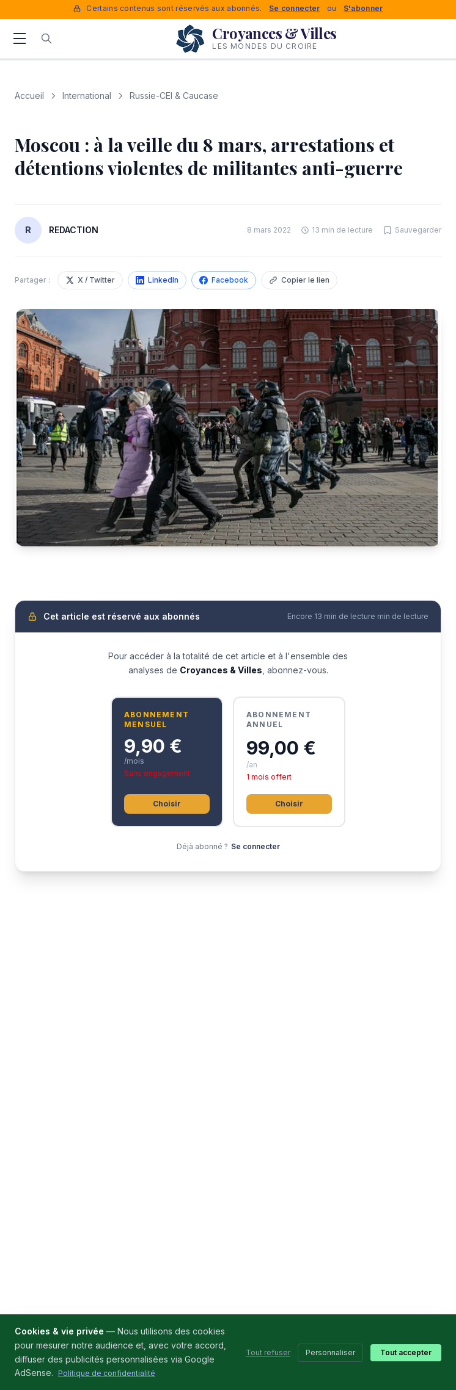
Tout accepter (406, 1352)
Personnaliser (330, 1352)
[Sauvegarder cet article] (412, 230)
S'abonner (363, 8)
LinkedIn (157, 279)
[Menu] (19, 38)
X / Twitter (90, 279)
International (86, 95)
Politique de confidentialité (106, 1373)
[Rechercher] (46, 38)
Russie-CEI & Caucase (174, 95)
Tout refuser (268, 1352)
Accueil (29, 95)
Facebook (223, 279)
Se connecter (294, 8)
